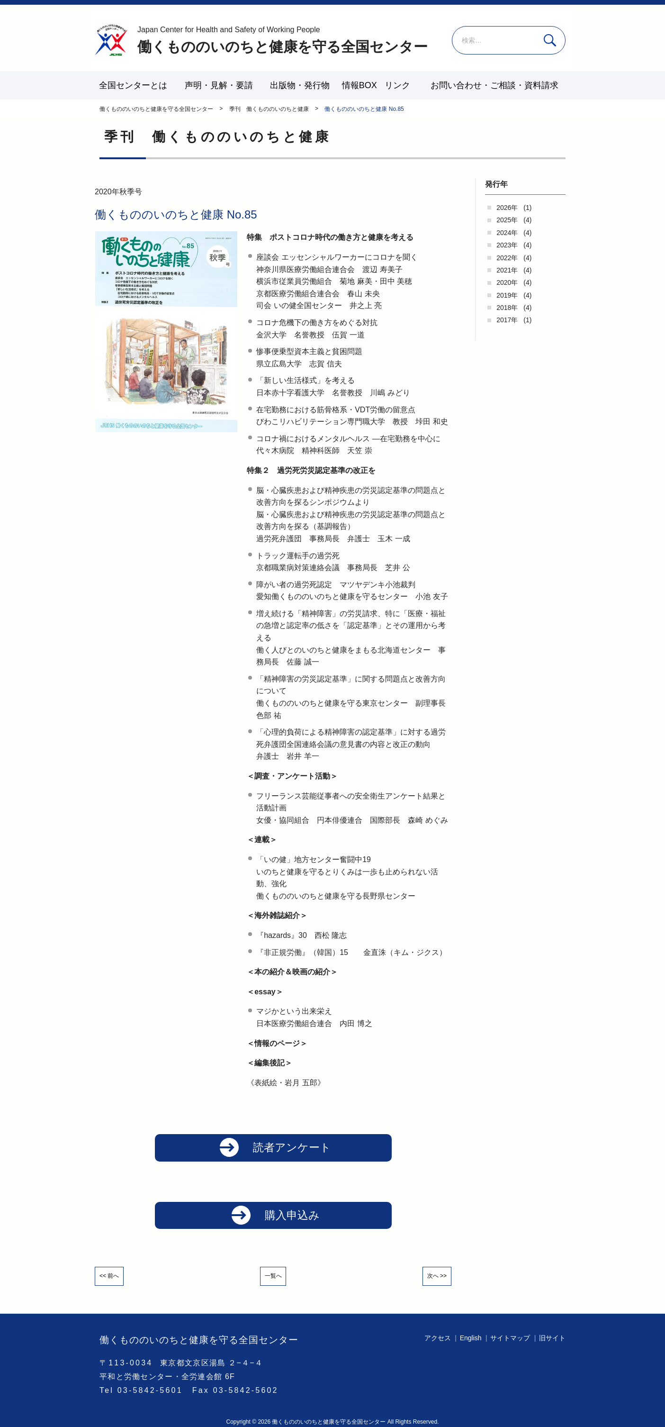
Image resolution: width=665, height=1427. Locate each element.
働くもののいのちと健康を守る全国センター (282, 39)
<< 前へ (114, 1280)
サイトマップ (510, 1338)
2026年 (507, 207)
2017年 (507, 320)
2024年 (507, 232)
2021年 (507, 270)
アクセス (437, 1338)
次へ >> (432, 1280)
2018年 (507, 307)
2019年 (507, 295)
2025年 (507, 220)
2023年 (507, 245)
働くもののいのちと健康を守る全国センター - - (111, 40)
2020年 (507, 282)
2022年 (507, 258)
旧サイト (552, 1338)
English (471, 1338)
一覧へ (273, 1280)
